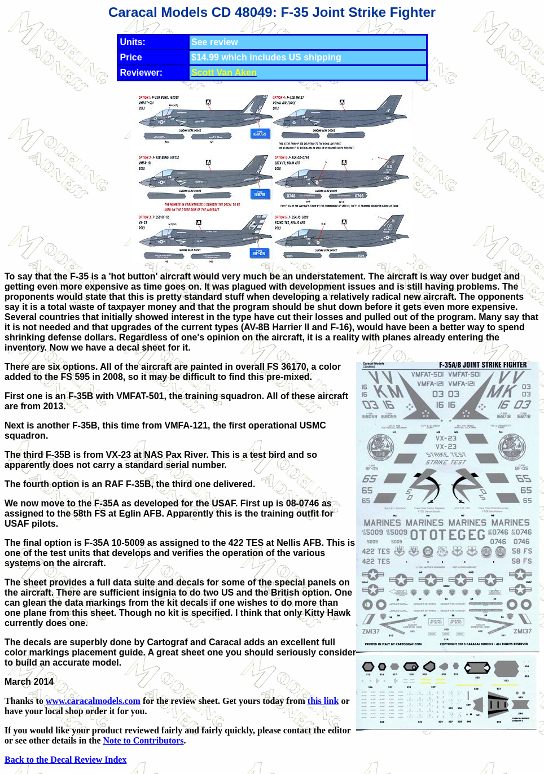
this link (323, 701)
